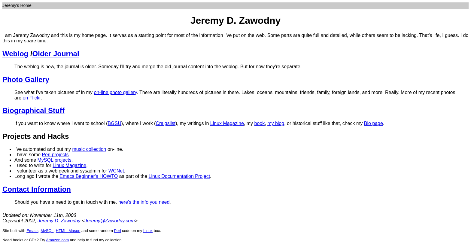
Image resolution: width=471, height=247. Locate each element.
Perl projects (55, 154)
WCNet (116, 170)
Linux (148, 230)
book (259, 123)
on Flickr (32, 97)
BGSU (114, 123)
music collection (89, 149)
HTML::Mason (68, 230)
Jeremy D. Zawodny (59, 220)
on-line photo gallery (115, 92)
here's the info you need (143, 202)
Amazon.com (57, 240)
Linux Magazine (227, 123)
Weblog (15, 54)
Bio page (373, 123)
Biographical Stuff (33, 110)
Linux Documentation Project (179, 176)
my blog (275, 123)
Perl (117, 230)
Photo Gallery (25, 79)
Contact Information (36, 189)
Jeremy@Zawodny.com (109, 220)
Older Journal (55, 54)
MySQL (47, 230)
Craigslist (165, 123)
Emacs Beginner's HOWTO (88, 176)
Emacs (32, 230)
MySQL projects (54, 160)
